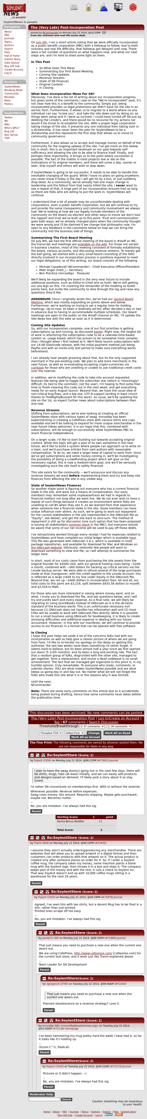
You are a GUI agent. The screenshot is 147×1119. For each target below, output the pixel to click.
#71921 (103, 760)
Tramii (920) (41, 843)
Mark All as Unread (85, 737)
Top (57, 722)
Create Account (13, 69)
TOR (6, 138)
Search (8, 48)
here (132, 537)
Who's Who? (11, 128)
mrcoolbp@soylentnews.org (79, 1025)
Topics (8, 41)
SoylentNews (14, 11)
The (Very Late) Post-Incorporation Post (67, 27)
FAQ (6, 35)
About (8, 31)
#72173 (116, 1066)
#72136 (58, 1028)
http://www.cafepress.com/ (93, 953)
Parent (36, 811)
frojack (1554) (42, 760)
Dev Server (11, 134)
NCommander (50, 32)
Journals (9, 38)
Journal (114, 760)
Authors (9, 45)
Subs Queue (11, 62)
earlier (98, 331)
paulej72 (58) (50, 938)
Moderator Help (41, 1094)
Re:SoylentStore (62, 755)
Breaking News (13, 90)
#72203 (120, 983)
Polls (7, 52)
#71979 (107, 897)
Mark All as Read (117, 733)
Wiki (6, 124)
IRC (6, 121)
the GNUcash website (46, 547)
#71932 (100, 843)
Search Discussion (103, 722)
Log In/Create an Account (118, 718)
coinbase (37, 367)
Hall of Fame (12, 55)
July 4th (41, 42)
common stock (79, 524)
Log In (8, 73)
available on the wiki (92, 244)
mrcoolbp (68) (51, 1025)
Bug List (9, 131)
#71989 (110, 938)
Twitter (8, 117)
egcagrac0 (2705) (57, 983)
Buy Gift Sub (12, 66)
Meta (7, 100)
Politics (8, 104)
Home (46, 1111)
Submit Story (12, 59)
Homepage (71, 1028)
